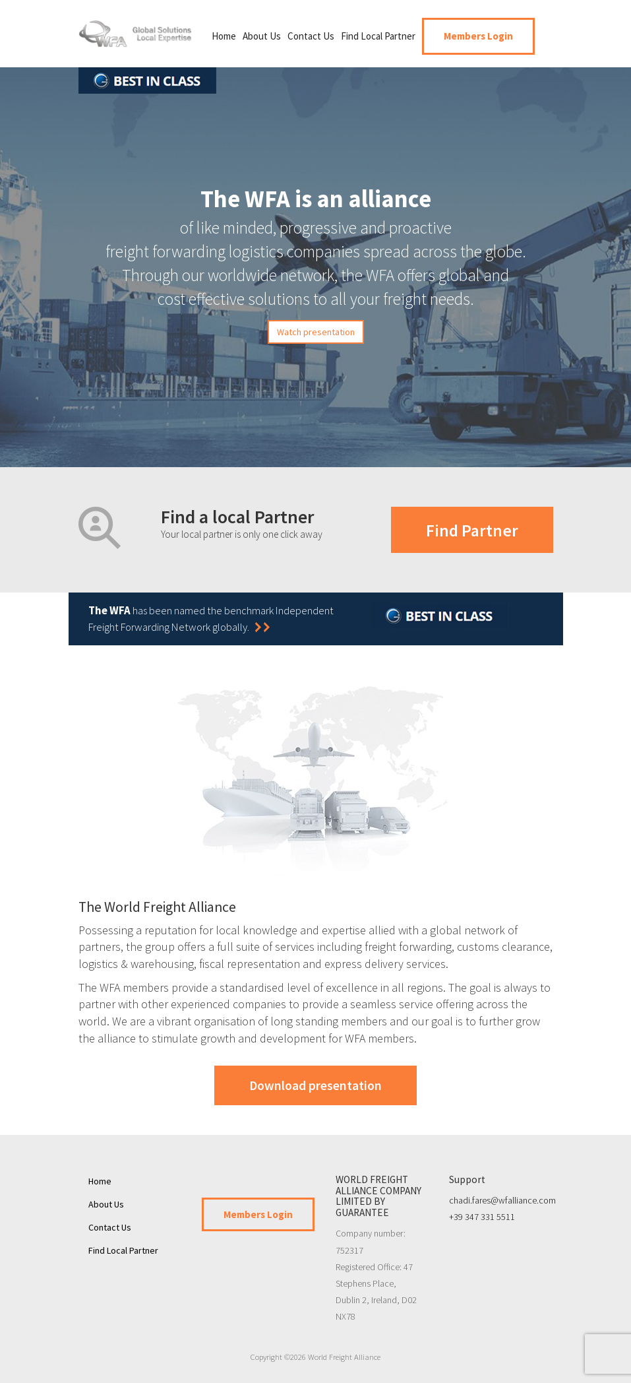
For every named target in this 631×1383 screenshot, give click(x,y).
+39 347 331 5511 (482, 1217)
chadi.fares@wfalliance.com (502, 1200)
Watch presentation (316, 332)
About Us (262, 36)
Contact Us (310, 36)
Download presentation (315, 1085)
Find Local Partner (378, 36)
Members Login (478, 36)
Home (224, 36)
